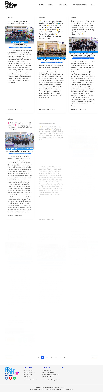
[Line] (14, 378)
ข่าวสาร (51, 5)
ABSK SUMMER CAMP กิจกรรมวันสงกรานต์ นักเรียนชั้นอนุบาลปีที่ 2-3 (20, 23)
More (93, 5)
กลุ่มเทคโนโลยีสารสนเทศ (30, 380)
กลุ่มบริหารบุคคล (28, 374)
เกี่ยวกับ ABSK (64, 5)
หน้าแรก (41, 5)
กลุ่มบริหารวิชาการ (28, 370)
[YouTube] (10, 378)
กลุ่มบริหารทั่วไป (28, 376)
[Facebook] (6, 378)
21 (64, 358)
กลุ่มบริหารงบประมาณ (29, 372)
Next (94, 358)
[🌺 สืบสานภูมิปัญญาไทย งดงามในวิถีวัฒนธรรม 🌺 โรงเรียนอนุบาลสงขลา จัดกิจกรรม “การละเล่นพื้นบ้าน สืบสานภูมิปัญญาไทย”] (19, 150)
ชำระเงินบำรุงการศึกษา (80, 5)
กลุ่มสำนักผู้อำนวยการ (29, 378)
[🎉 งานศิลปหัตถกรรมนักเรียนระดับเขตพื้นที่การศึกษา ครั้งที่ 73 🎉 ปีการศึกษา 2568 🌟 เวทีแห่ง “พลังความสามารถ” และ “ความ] (51, 54)
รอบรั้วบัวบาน (10, 17)
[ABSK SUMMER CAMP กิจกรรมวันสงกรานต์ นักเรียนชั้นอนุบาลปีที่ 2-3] (19, 39)
